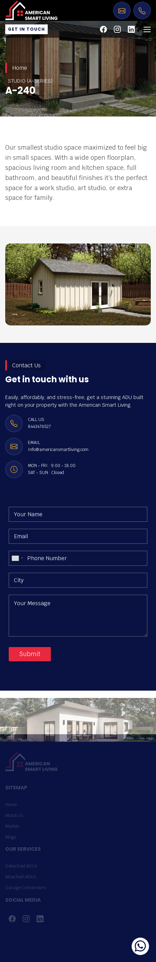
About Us (14, 815)
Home (19, 68)
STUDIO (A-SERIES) (30, 81)
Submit (29, 654)
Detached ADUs (21, 866)
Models (12, 826)
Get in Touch (26, 29)
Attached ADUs (20, 877)
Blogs (10, 837)
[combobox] (17, 558)
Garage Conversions (25, 887)
